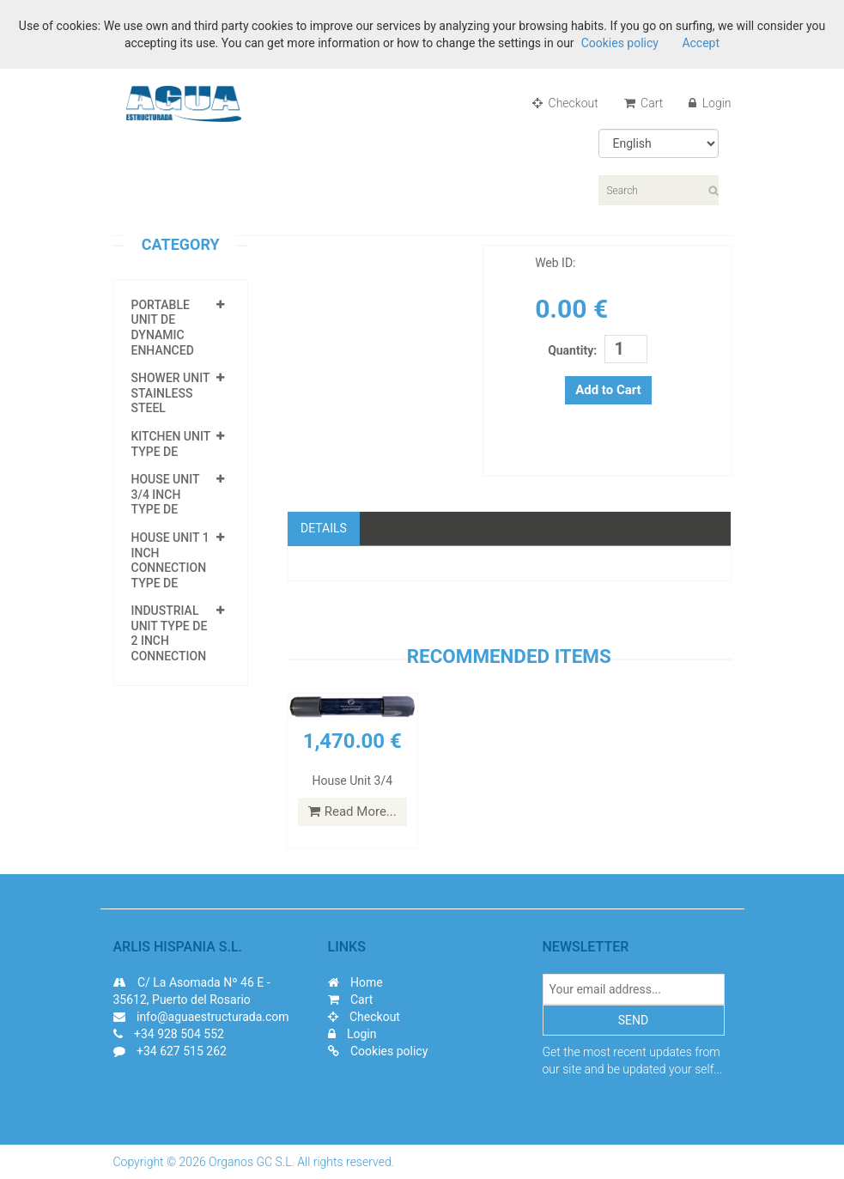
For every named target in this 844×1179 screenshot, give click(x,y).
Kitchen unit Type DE (170, 444)
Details (324, 528)
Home (355, 982)
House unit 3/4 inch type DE (165, 494)
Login (710, 103)
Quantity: (572, 350)
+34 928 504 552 (179, 1034)
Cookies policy (378, 1051)
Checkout (565, 103)
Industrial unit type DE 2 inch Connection (169, 633)
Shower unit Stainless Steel (170, 393)
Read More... (352, 811)
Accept (699, 43)
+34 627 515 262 (182, 1051)
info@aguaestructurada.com (201, 1017)
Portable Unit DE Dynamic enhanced (162, 327)
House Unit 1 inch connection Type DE (170, 560)
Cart (644, 103)
